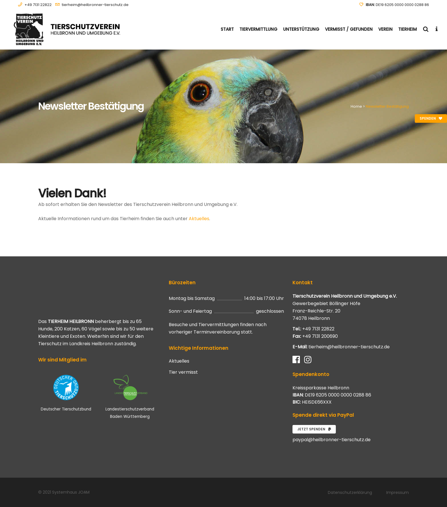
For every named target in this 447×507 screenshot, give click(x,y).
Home (356, 106)
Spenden (431, 118)
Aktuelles (199, 218)
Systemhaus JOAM (71, 492)
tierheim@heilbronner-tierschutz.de (95, 4)
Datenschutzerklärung (350, 492)
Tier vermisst (183, 372)
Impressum (397, 492)
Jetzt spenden (314, 429)
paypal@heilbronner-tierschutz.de (331, 439)
